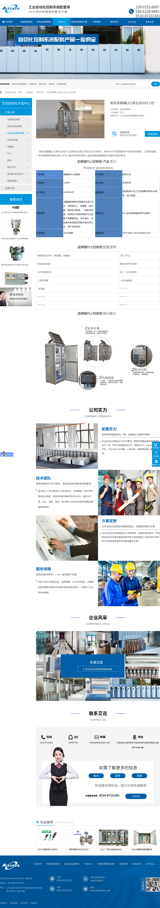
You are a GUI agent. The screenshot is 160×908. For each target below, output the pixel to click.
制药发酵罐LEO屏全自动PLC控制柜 (61, 92)
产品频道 (29, 92)
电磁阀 (51, 84)
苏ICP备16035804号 (15, 883)
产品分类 (40, 92)
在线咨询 (152, 134)
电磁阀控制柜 (26, 21)
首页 (20, 92)
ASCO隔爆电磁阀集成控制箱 (143, 849)
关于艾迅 (132, 21)
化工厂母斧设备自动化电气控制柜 (112, 849)
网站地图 (14, 903)
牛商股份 (33, 903)
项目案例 (97, 21)
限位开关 (42, 84)
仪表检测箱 (61, 84)
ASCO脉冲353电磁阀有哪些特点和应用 (17, 214)
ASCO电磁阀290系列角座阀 (49, 849)
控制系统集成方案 (79, 21)
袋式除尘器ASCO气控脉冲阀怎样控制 (16, 266)
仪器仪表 (32, 84)
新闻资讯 (114, 21)
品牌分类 (10, 188)
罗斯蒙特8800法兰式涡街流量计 (81, 849)
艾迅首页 (9, 21)
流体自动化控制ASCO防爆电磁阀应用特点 (18, 240)
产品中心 (62, 21)
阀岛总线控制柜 (44, 21)
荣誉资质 (150, 21)
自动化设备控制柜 (19, 84)
